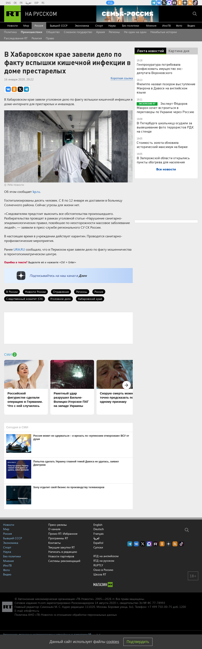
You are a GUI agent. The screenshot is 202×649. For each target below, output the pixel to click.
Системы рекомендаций (64, 561)
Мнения (151, 25)
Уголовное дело (60, 299)
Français (98, 534)
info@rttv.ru (31, 611)
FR (21, 2)
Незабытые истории (163, 32)
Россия (39, 25)
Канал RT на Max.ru (169, 2)
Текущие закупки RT (61, 547)
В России (12, 292)
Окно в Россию (103, 570)
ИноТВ (166, 25)
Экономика (82, 25)
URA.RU (19, 249)
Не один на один (135, 32)
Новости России (35, 292)
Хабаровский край (90, 299)
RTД (110, 2)
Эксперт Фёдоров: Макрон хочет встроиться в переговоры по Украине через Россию (165, 107)
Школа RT (99, 574)
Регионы (114, 32)
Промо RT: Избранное (62, 534)
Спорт (99, 25)
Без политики (130, 25)
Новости (12, 25)
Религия (37, 38)
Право (50, 38)
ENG (8, 2)
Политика (10, 32)
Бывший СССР (58, 25)
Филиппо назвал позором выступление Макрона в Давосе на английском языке (166, 88)
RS (43, 2)
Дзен (83, 275)
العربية (28, 2)
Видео (191, 25)
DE (15, 2)
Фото (179, 25)
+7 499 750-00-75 (159, 607)
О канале (54, 529)
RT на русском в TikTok (195, 2)
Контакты (54, 543)
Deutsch (98, 529)
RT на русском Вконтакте (158, 2)
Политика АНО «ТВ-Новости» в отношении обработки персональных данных (66, 615)
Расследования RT (15, 38)
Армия (100, 32)
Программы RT (58, 538)
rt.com (42, 603)
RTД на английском (106, 556)
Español (98, 543)
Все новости (166, 169)
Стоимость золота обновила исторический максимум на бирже (162, 144)
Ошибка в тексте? (15, 262)
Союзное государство (78, 32)
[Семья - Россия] (127, 13)
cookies (113, 642)
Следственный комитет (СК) (24, 299)
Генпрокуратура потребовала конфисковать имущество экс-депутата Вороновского (160, 68)
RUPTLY (98, 565)
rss (190, 2)
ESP (36, 2)
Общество (53, 32)
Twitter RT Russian (164, 2)
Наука (112, 25)
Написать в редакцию (62, 552)
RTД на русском (103, 561)
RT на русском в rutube (174, 2)
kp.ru (36, 191)
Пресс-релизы (57, 525)
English (97, 525)
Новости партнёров (61, 556)
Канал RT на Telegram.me (153, 2)
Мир (26, 25)
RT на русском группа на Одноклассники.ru (179, 2)
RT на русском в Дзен (184, 2)
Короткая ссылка (122, 78)
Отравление (61, 292)
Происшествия (31, 32)
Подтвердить (138, 642)
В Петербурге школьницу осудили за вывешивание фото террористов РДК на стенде (165, 127)
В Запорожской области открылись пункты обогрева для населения (163, 160)
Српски (98, 547)
